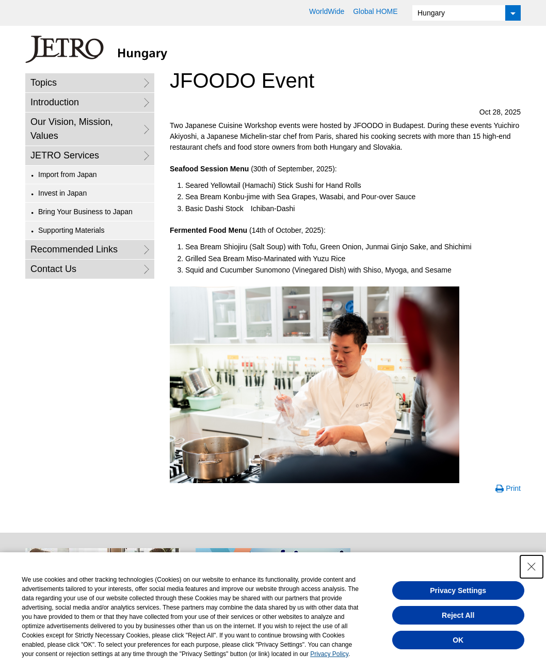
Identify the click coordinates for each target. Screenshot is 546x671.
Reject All (458, 615)
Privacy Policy (329, 654)
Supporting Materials (71, 230)
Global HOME (375, 11)
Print (513, 488)
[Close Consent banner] (531, 566)
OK (458, 640)
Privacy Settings (458, 590)
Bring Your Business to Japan (85, 211)
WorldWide (326, 11)
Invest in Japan (62, 193)
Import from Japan (67, 174)
